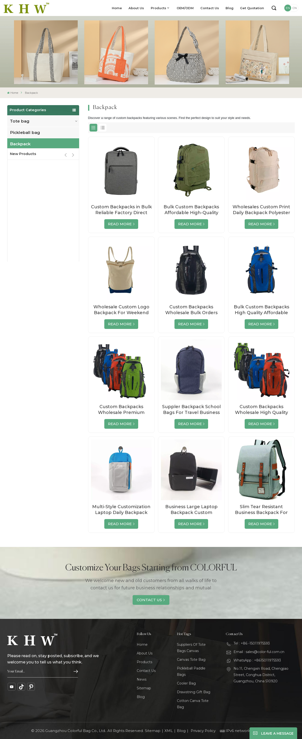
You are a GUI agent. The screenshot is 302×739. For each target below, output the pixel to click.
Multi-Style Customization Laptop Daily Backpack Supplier (121, 509)
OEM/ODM (185, 8)
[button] (72, 209)
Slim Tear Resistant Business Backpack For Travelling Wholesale (261, 509)
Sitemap (144, 688)
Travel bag (21, 155)
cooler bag (21, 166)
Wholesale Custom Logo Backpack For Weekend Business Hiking (121, 310)
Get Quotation (252, 8)
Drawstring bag (26, 178)
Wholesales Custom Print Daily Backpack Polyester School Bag (261, 210)
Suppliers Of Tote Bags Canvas (191, 647)
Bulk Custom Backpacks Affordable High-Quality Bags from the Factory (191, 210)
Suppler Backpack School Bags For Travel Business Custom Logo (191, 409)
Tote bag (19, 121)
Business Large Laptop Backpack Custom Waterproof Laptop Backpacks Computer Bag (191, 509)
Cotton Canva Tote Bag (193, 704)
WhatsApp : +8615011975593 (257, 660)
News (141, 679)
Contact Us (209, 8)
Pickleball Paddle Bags (191, 671)
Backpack (20, 143)
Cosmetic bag (25, 189)
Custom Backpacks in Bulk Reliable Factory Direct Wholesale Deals (121, 210)
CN (294, 8)
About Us (136, 8)
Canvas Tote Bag (191, 659)
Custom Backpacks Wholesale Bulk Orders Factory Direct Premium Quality (191, 310)
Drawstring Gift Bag (193, 692)
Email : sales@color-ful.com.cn (259, 652)
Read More (120, 224)
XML (169, 730)
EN (288, 8)
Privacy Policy (203, 730)
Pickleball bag (25, 132)
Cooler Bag (186, 683)
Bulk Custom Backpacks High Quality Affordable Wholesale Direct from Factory (261, 310)
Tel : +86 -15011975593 (252, 643)
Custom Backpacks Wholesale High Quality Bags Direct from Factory (261, 409)
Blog (230, 8)
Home (117, 8)
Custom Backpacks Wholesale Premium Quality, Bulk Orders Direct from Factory (121, 409)
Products (158, 8)
